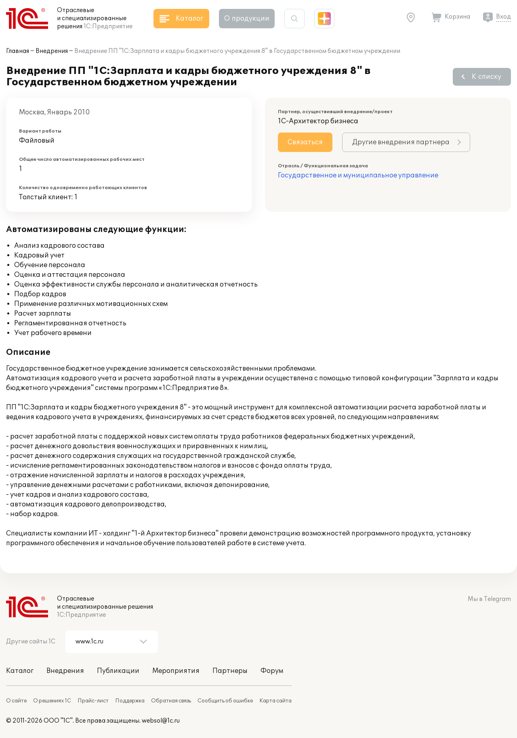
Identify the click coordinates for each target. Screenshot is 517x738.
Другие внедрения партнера (401, 142)
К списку (486, 77)
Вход (503, 16)
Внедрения (52, 51)
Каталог (20, 671)
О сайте (16, 701)
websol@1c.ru (161, 720)
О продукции (246, 19)
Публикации (118, 671)
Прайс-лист (93, 701)
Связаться (305, 142)
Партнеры (230, 671)
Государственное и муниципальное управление (358, 175)
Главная (17, 51)
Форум (272, 671)
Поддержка (130, 701)
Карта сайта (275, 701)
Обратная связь (171, 701)
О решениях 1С (52, 701)
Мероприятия (176, 671)
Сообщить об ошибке (225, 701)
